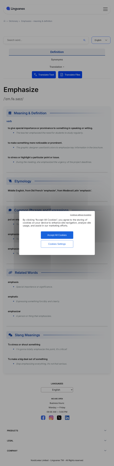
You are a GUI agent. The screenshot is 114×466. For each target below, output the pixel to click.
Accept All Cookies (57, 235)
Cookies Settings (57, 244)
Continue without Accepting (80, 215)
